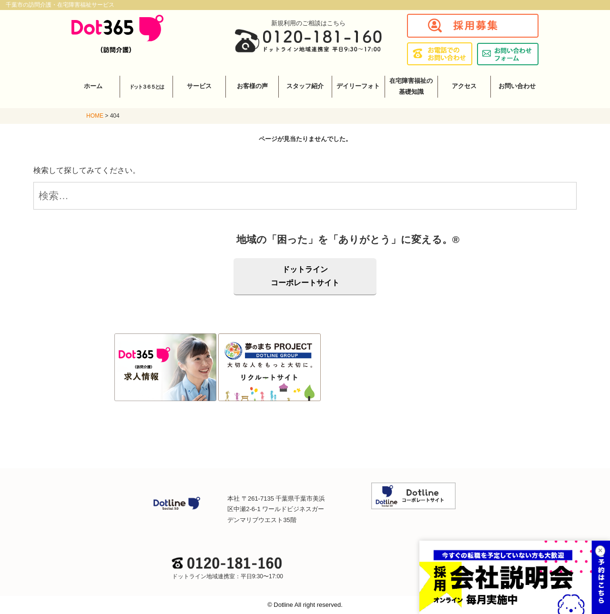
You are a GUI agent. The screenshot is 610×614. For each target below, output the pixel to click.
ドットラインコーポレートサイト (305, 276)
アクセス (464, 86)
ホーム (93, 86)
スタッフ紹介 (305, 86)
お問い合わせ (517, 86)
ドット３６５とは (146, 87)
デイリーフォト (358, 86)
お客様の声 (252, 86)
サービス (199, 86)
